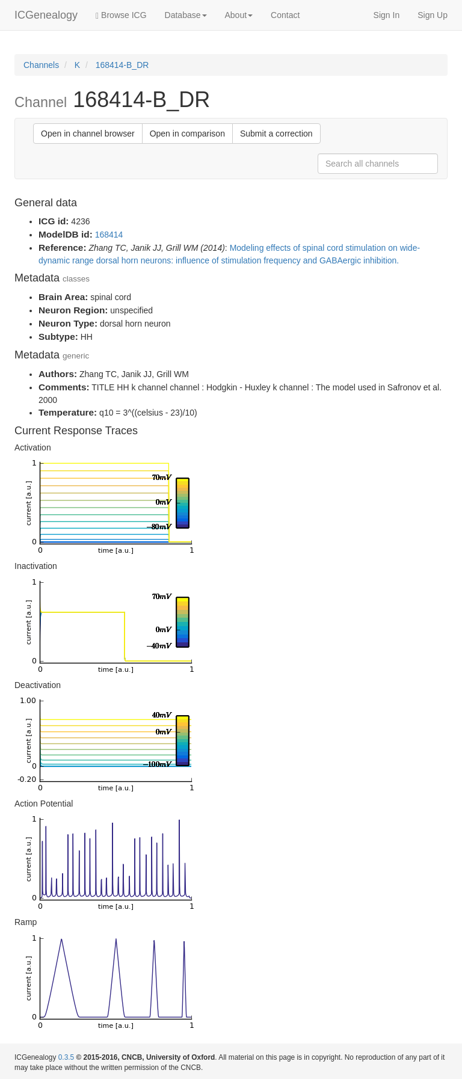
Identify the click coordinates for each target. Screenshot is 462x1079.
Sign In (387, 15)
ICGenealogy (46, 15)
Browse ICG (121, 15)
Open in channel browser (88, 133)
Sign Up (432, 15)
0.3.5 (66, 1057)
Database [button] (186, 15)
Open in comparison (187, 133)
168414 (109, 234)
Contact (285, 15)
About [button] (239, 15)
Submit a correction (276, 133)
